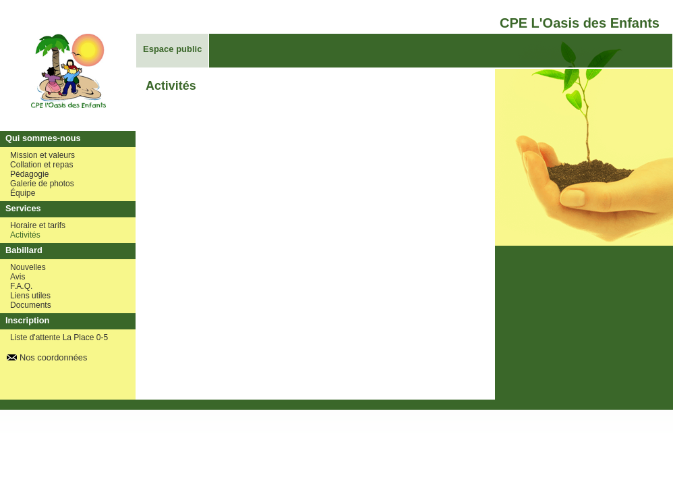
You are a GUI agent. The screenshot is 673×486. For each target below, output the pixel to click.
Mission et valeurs (42, 155)
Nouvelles (28, 267)
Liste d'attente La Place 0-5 (59, 337)
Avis (17, 276)
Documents (30, 305)
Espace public (172, 49)
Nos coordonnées (53, 357)
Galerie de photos (42, 183)
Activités (25, 235)
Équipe (22, 193)
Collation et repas (41, 164)
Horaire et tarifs (37, 225)
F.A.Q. (21, 286)
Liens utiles (30, 295)
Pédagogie (29, 174)
